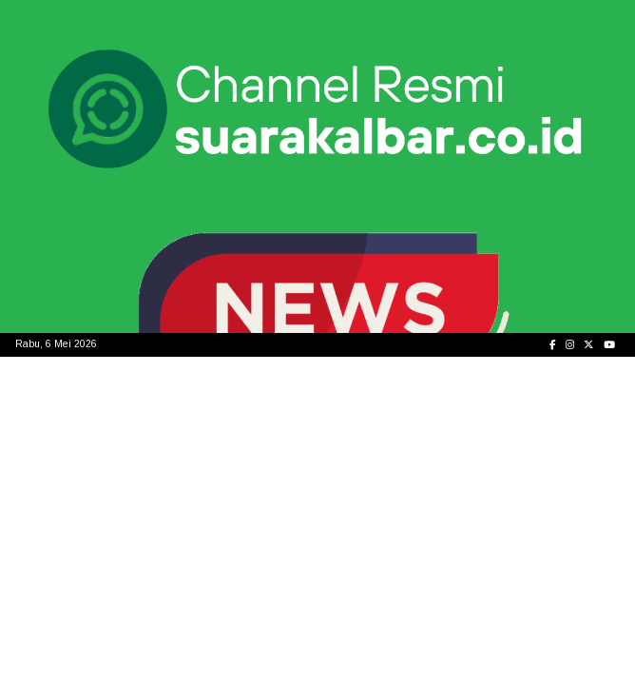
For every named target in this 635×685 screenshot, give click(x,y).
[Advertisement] (317, 499)
